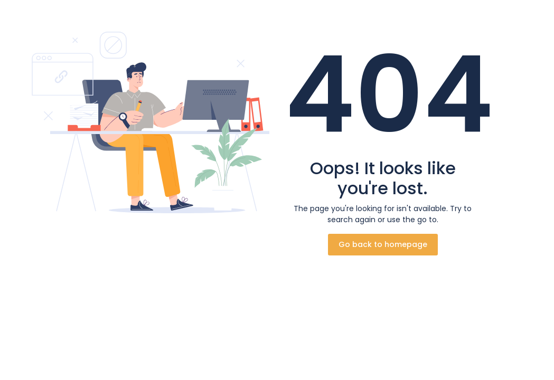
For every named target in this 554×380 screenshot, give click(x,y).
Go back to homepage (383, 244)
